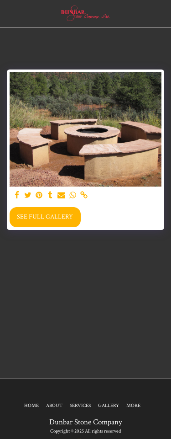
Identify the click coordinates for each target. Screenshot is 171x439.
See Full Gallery (45, 217)
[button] (10, 13)
